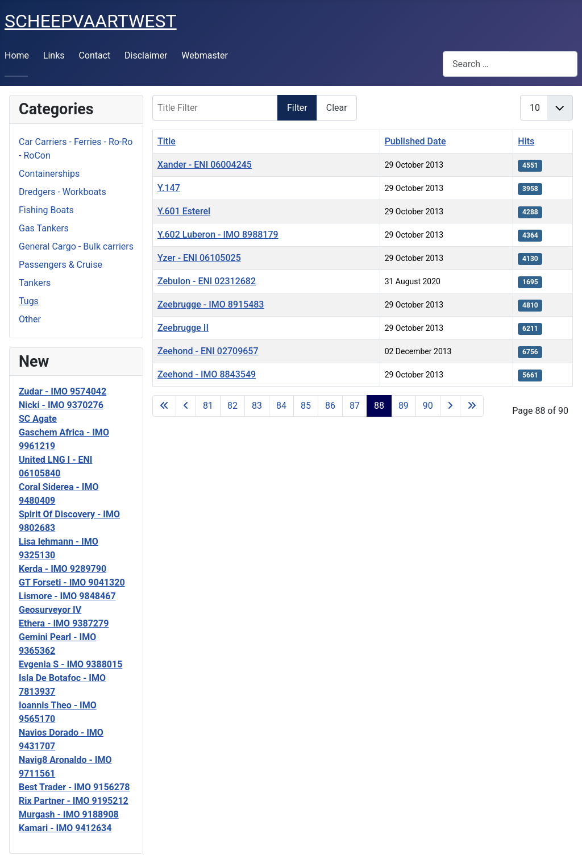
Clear (336, 107)
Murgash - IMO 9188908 (69, 814)
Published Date (415, 141)
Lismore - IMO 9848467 (67, 596)
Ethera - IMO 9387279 (64, 623)
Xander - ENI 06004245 (204, 164)
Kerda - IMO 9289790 (62, 568)
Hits (526, 141)
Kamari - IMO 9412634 (65, 828)
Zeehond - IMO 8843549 (206, 374)
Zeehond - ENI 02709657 (208, 351)
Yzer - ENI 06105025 (199, 257)
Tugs (29, 301)
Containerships (49, 173)
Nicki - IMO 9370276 (61, 405)
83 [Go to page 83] (257, 405)
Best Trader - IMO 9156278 (74, 787)
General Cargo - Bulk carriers (76, 246)
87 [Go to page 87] (355, 405)
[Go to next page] (450, 406)
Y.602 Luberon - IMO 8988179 (217, 234)
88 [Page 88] (379, 405)
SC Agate (38, 418)
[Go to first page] (164, 406)
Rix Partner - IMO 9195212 (73, 800)
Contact (94, 55)
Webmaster (204, 55)
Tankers (35, 282)
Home (17, 55)
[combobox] (510, 64)
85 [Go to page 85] (306, 405)
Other (30, 319)
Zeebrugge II (183, 327)
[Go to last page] (472, 406)
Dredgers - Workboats (62, 191)
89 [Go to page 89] (403, 405)
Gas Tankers (44, 228)
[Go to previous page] (186, 406)
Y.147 (168, 187)
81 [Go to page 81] (208, 405)
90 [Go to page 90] (428, 405)
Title (166, 141)
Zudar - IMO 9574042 (62, 391)
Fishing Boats (46, 210)
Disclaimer (145, 55)
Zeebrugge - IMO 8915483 (210, 304)
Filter (297, 107)
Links (54, 55)
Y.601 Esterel (183, 211)
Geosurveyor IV (50, 609)
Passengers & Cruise (60, 264)
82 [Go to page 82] (232, 405)
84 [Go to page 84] (281, 405)
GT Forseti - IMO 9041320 (72, 582)
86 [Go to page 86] (330, 405)
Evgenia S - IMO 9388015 (70, 664)
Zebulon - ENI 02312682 (206, 281)
